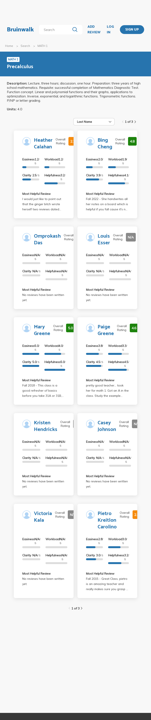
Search (25, 46)
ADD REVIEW (94, 29)
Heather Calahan (43, 143)
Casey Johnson (107, 426)
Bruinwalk (20, 29)
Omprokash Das (47, 239)
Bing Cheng (105, 143)
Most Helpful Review (36, 194)
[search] (55, 29)
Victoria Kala (43, 517)
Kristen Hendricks (45, 426)
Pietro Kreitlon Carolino (107, 520)
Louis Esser (104, 239)
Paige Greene (106, 330)
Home (9, 46)
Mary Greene (42, 330)
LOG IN (110, 29)
